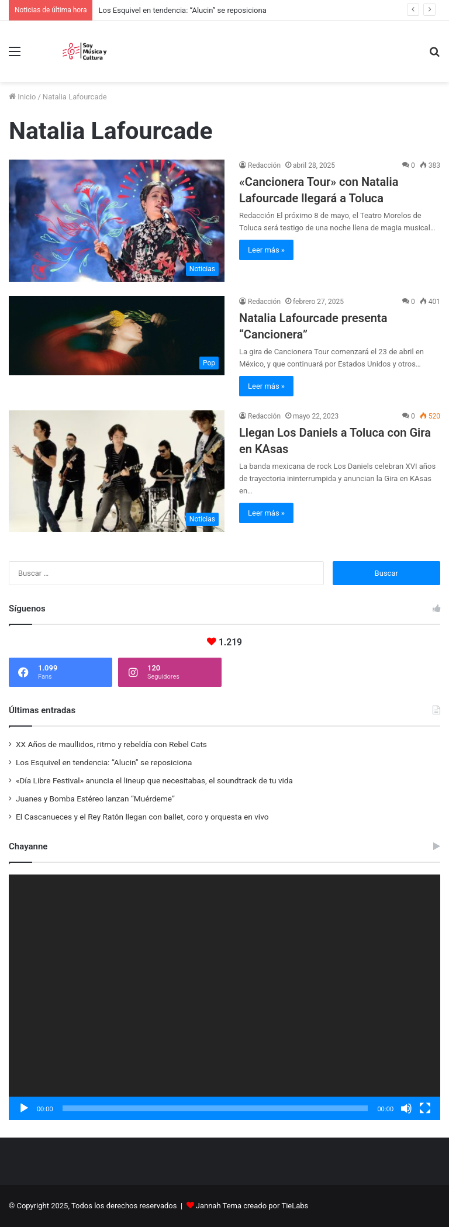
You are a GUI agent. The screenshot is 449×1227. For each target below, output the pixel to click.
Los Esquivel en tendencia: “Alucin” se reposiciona (182, 10)
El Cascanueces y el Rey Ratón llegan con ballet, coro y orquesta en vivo (142, 816)
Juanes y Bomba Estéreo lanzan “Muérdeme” (95, 798)
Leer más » (266, 250)
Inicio (22, 96)
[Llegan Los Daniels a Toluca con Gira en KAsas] (116, 471)
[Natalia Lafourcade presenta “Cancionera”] (116, 336)
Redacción (264, 165)
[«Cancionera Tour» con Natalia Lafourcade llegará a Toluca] (116, 220)
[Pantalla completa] (425, 1108)
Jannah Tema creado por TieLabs (252, 1205)
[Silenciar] (406, 1108)
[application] (224, 998)
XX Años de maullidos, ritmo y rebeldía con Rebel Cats (111, 744)
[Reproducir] (24, 1108)
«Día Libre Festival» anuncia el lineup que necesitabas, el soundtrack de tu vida (154, 780)
